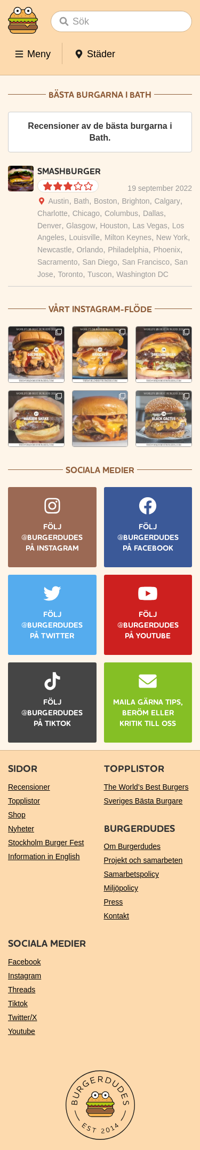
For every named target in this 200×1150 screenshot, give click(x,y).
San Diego (99, 262)
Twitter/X (22, 1017)
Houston (113, 225)
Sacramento (57, 262)
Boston (105, 201)
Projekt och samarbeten (143, 860)
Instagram (24, 975)
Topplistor (24, 801)
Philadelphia (128, 249)
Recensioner (29, 787)
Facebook (24, 962)
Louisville (84, 237)
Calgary (167, 201)
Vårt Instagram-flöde (100, 309)
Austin (58, 201)
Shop (17, 815)
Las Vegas (149, 225)
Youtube (21, 1031)
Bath (81, 201)
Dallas (153, 213)
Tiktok (18, 1003)
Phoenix (166, 249)
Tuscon (99, 274)
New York (172, 237)
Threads (21, 989)
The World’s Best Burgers (146, 787)
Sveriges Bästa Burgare (143, 801)
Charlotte (52, 213)
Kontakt (116, 916)
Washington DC (142, 274)
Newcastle (54, 249)
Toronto (70, 274)
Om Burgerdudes (132, 846)
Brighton (135, 201)
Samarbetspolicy (131, 874)
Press (113, 902)
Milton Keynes (128, 237)
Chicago (86, 213)
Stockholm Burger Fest (46, 842)
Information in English (44, 856)
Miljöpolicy (121, 888)
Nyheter (21, 828)
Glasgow (80, 225)
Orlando (89, 249)
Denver (49, 225)
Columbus (121, 213)
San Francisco (146, 262)
